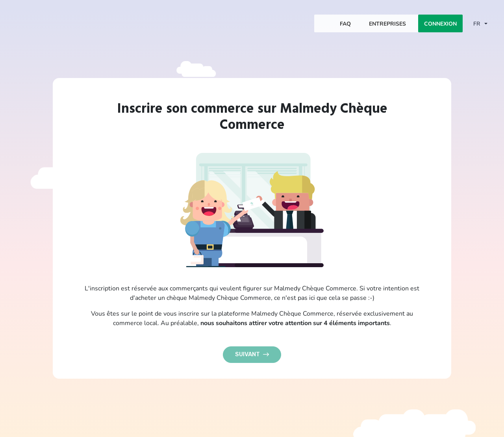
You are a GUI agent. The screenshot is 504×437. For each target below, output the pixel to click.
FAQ (345, 23)
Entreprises (387, 23)
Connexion (440, 23)
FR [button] (477, 23)
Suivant (252, 354)
